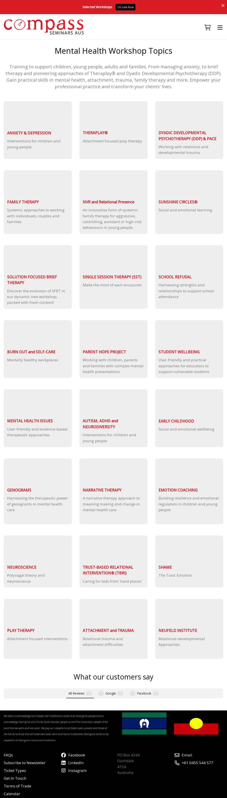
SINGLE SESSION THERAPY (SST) (112, 276)
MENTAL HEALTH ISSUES (30, 420)
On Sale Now (125, 7)
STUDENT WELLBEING (179, 351)
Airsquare (112, 793)
